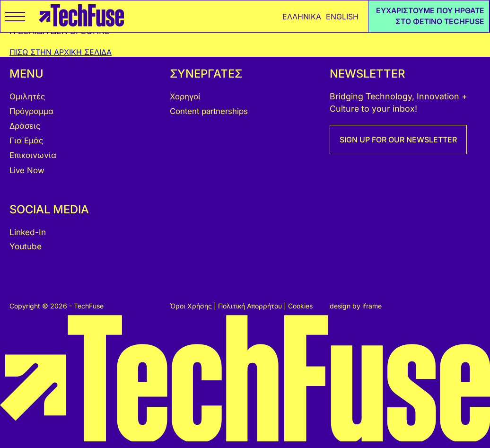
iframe (372, 306)
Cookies (300, 306)
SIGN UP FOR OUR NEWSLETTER (398, 139)
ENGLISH (342, 16)
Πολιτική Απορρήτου (251, 306)
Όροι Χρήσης (192, 306)
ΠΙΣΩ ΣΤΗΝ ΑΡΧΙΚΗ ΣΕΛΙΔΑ (60, 52)
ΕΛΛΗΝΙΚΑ (301, 16)
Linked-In (27, 232)
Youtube (25, 246)
